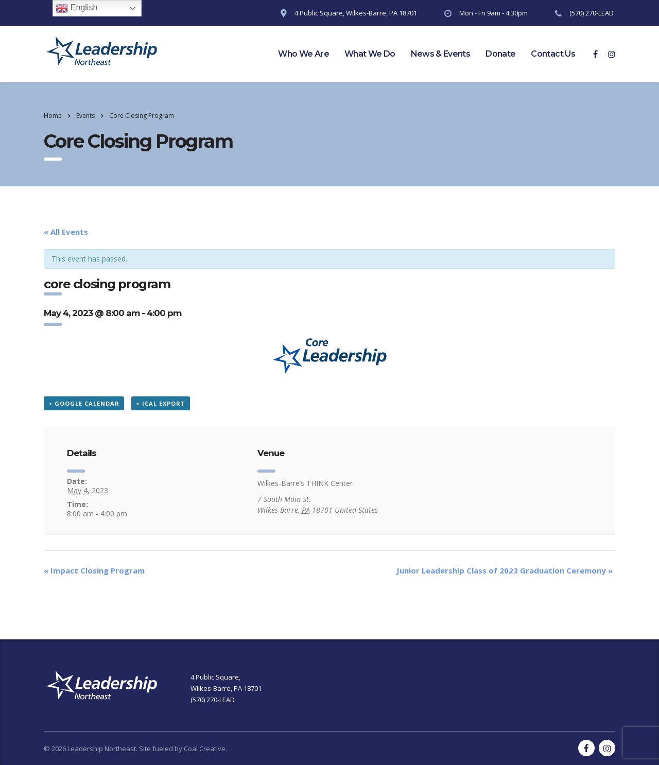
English (76, 8)
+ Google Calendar (83, 403)
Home (53, 115)
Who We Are (303, 54)
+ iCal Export (160, 403)
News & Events (441, 54)
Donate (500, 54)
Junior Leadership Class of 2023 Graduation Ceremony (504, 570)
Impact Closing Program (94, 570)
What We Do (369, 54)
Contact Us (553, 54)
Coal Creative (205, 748)
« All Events (66, 232)
